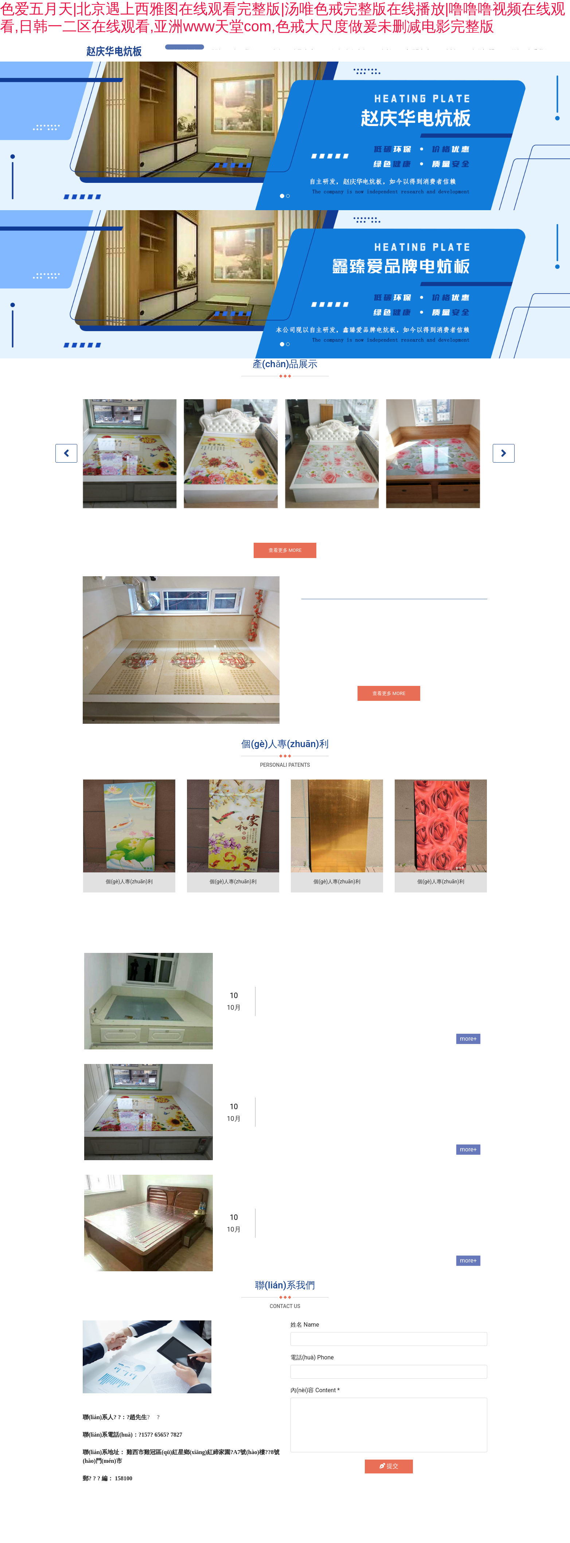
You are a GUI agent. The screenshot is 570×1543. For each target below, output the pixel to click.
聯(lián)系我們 (530, 52)
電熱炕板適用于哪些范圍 (298, 1012)
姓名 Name (304, 1343)
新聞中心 (419, 52)
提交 (388, 1484)
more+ (468, 1057)
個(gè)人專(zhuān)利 (361, 52)
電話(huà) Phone (312, 1376)
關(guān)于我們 (234, 52)
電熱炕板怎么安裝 (288, 1238)
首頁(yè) (184, 52)
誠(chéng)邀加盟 (470, 52)
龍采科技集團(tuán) (271, 1516)
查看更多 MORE (285, 552)
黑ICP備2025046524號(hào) (336, 1516)
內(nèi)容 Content (315, 1408)
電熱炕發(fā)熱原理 (290, 1123)
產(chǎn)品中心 (293, 52)
